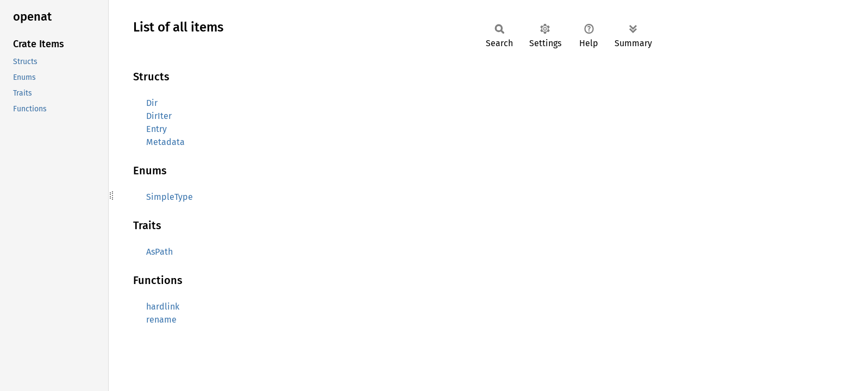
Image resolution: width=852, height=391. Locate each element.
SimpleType (169, 197)
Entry (156, 129)
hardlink (162, 306)
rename (161, 319)
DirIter (159, 116)
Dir (152, 103)
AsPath (159, 252)
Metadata (165, 142)
